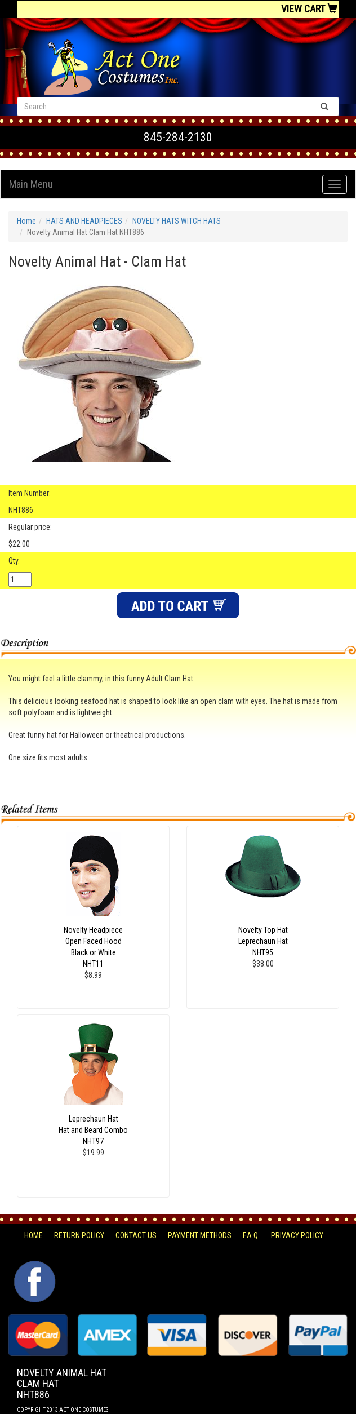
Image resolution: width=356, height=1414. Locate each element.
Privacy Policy (297, 1235)
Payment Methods (200, 1235)
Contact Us (136, 1235)
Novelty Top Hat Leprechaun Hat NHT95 (263, 941)
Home (26, 220)
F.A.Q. (251, 1235)
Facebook (33, 1266)
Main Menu (31, 184)
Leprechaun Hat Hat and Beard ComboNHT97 (93, 1130)
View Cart (309, 9)
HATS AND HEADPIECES (84, 220)
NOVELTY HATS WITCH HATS (176, 220)
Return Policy (79, 1235)
